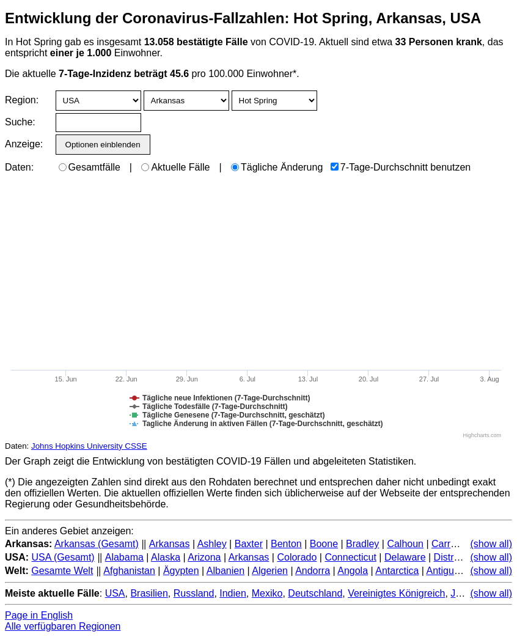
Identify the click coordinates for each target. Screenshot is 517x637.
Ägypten (181, 570)
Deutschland (315, 593)
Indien (232, 593)
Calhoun (405, 544)
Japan (463, 593)
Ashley (212, 544)
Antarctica (397, 570)
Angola (352, 570)
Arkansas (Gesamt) (96, 544)
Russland (194, 593)
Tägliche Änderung (277, 167)
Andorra (312, 570)
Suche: (20, 122)
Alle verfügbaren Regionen (62, 626)
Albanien (225, 570)
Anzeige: (23, 144)
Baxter (249, 544)
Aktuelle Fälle (175, 167)
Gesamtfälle (89, 167)
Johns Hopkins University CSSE (89, 446)
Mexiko (267, 593)
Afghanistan (129, 570)
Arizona (204, 557)
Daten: (19, 167)
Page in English (39, 615)
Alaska (165, 557)
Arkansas (169, 544)
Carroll (445, 544)
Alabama (124, 557)
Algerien (270, 570)
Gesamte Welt (62, 570)
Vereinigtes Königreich (396, 593)
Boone (324, 544)
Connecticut (350, 557)
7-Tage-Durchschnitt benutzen (401, 167)
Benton (286, 544)
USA (115, 593)
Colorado (297, 557)
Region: (21, 100)
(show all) (491, 544)
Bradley (362, 544)
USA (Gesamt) (63, 557)
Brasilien (148, 593)
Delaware (405, 557)
